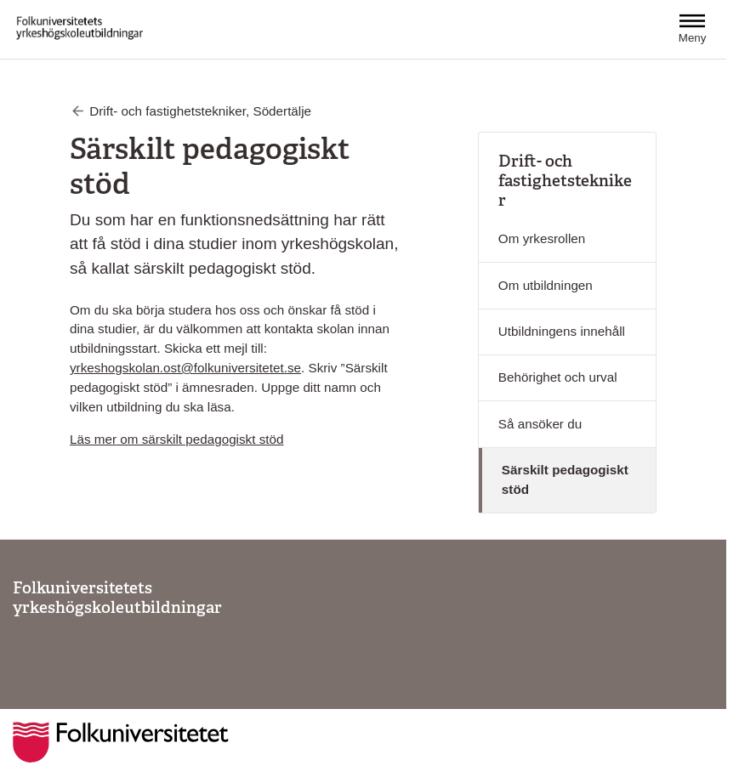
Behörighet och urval (557, 377)
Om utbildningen (545, 285)
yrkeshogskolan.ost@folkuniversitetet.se (185, 367)
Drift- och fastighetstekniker (565, 180)
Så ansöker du (540, 424)
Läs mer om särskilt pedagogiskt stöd (176, 439)
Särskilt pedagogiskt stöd (565, 479)
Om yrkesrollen (541, 238)
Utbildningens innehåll (561, 331)
